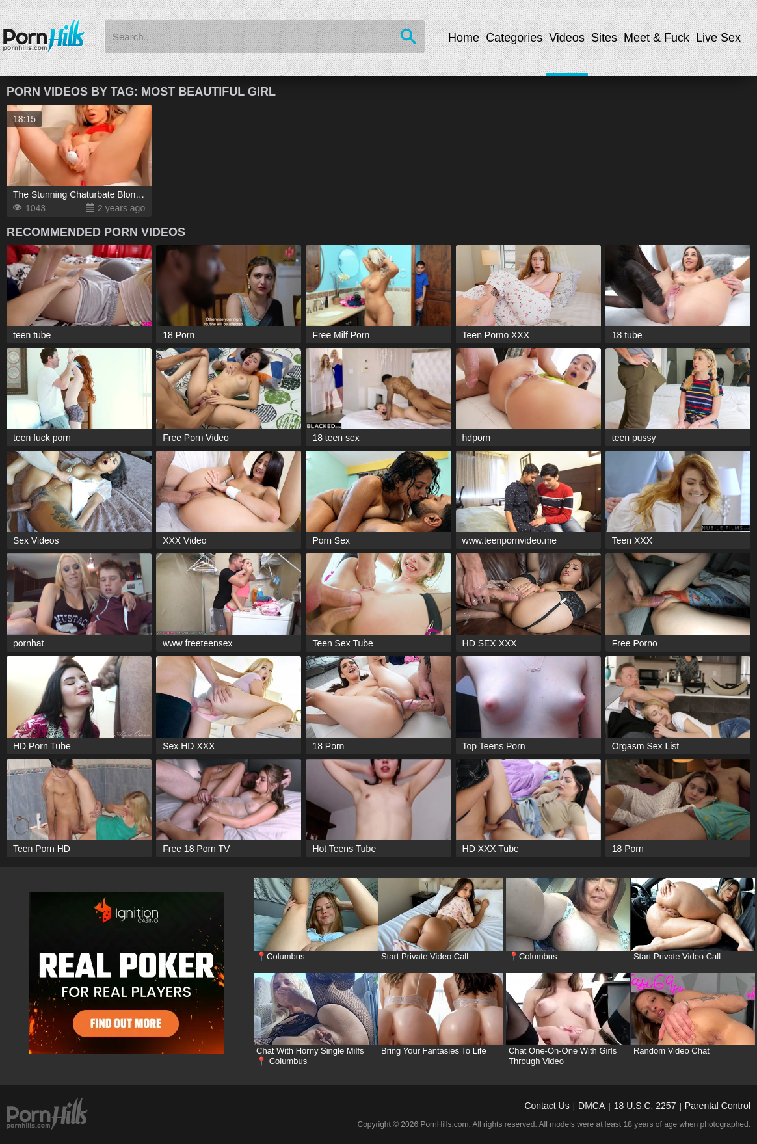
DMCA (591, 1105)
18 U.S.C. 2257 (645, 1105)
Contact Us (546, 1105)
